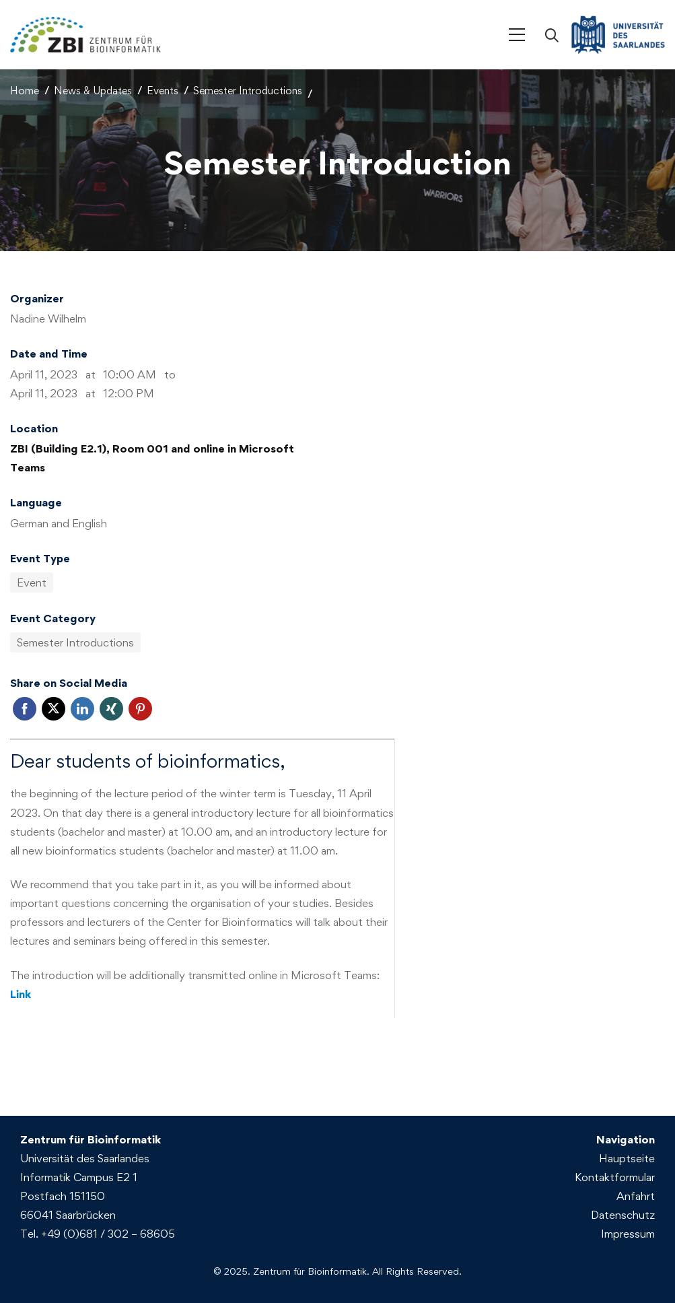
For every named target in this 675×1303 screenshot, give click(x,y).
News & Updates (93, 90)
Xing (111, 709)
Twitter (53, 709)
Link (20, 994)
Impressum (628, 1233)
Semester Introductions (247, 90)
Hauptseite (627, 1158)
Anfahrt (635, 1196)
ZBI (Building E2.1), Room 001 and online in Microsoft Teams (152, 458)
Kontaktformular (615, 1177)
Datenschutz (623, 1215)
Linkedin (82, 709)
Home (24, 90)
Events (162, 90)
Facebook (24, 709)
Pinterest (140, 709)
